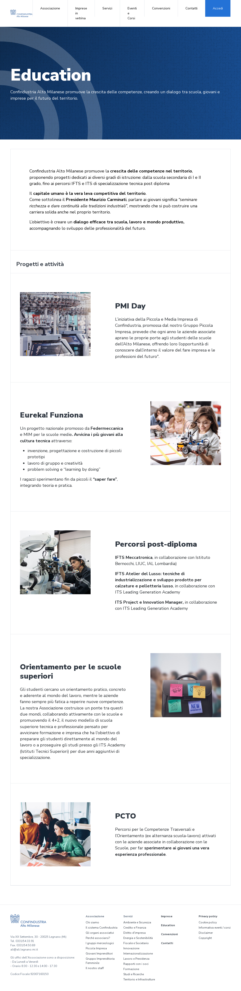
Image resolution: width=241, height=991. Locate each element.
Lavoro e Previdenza (136, 959)
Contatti (191, 8)
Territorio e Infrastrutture (139, 979)
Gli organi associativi (100, 933)
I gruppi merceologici (100, 943)
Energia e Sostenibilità (138, 938)
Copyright (205, 938)
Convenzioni (161, 8)
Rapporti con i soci (136, 964)
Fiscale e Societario (136, 943)
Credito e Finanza (134, 928)
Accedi (218, 8)
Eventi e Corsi (132, 13)
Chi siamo (92, 922)
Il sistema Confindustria (101, 928)
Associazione (50, 8)
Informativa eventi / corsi (215, 928)
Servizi (107, 8)
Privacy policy (208, 916)
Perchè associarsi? (98, 938)
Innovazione (131, 948)
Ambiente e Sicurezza (137, 922)
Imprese (167, 916)
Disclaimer (206, 933)
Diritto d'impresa (134, 933)
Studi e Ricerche (133, 974)
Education (168, 925)
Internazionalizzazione (138, 953)
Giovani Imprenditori (99, 953)
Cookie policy (208, 922)
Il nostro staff (95, 968)
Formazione (131, 969)
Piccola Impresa (96, 948)
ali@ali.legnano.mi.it (24, 949)
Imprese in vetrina (81, 13)
